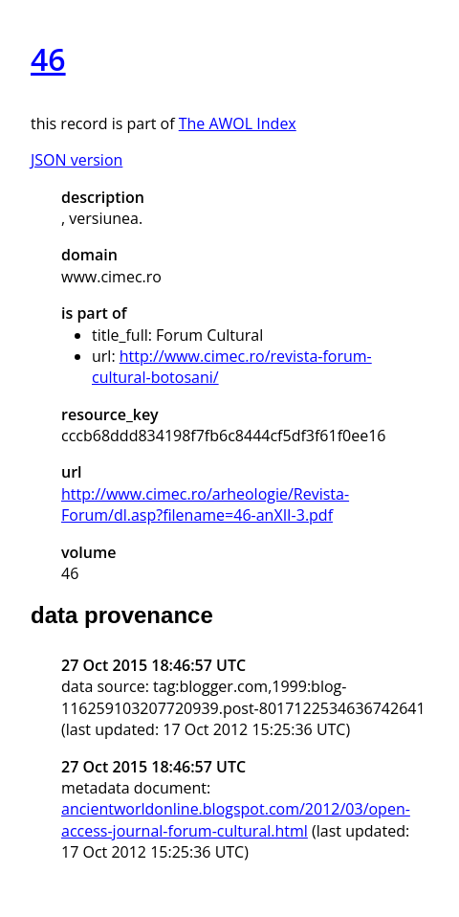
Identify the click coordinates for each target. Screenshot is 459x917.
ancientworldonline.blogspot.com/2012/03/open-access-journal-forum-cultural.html (235, 819)
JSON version (76, 159)
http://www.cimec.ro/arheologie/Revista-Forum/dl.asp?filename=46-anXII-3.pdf (205, 504)
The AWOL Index (237, 123)
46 (48, 58)
